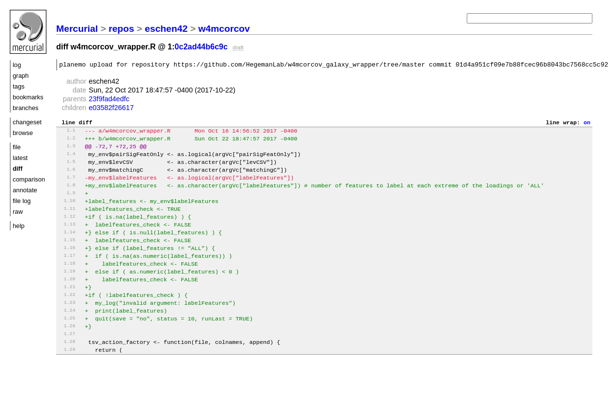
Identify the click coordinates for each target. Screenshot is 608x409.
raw (18, 211)
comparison (29, 179)
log (17, 64)
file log (22, 200)
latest (20, 157)
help (18, 225)
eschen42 (166, 28)
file (17, 147)
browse (23, 132)
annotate (25, 190)
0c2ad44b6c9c (201, 47)
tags (18, 86)
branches (26, 108)
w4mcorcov (224, 28)
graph (21, 75)
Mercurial (77, 28)
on (587, 125)
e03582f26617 (111, 109)
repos (121, 28)
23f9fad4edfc (109, 100)
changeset (27, 122)
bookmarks (28, 97)
